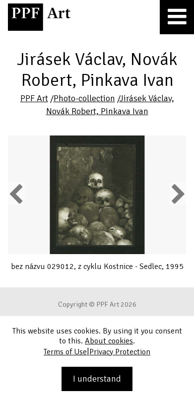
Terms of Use (65, 352)
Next (177, 194)
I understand (97, 378)
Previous (16, 194)
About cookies (109, 341)
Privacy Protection (119, 352)
